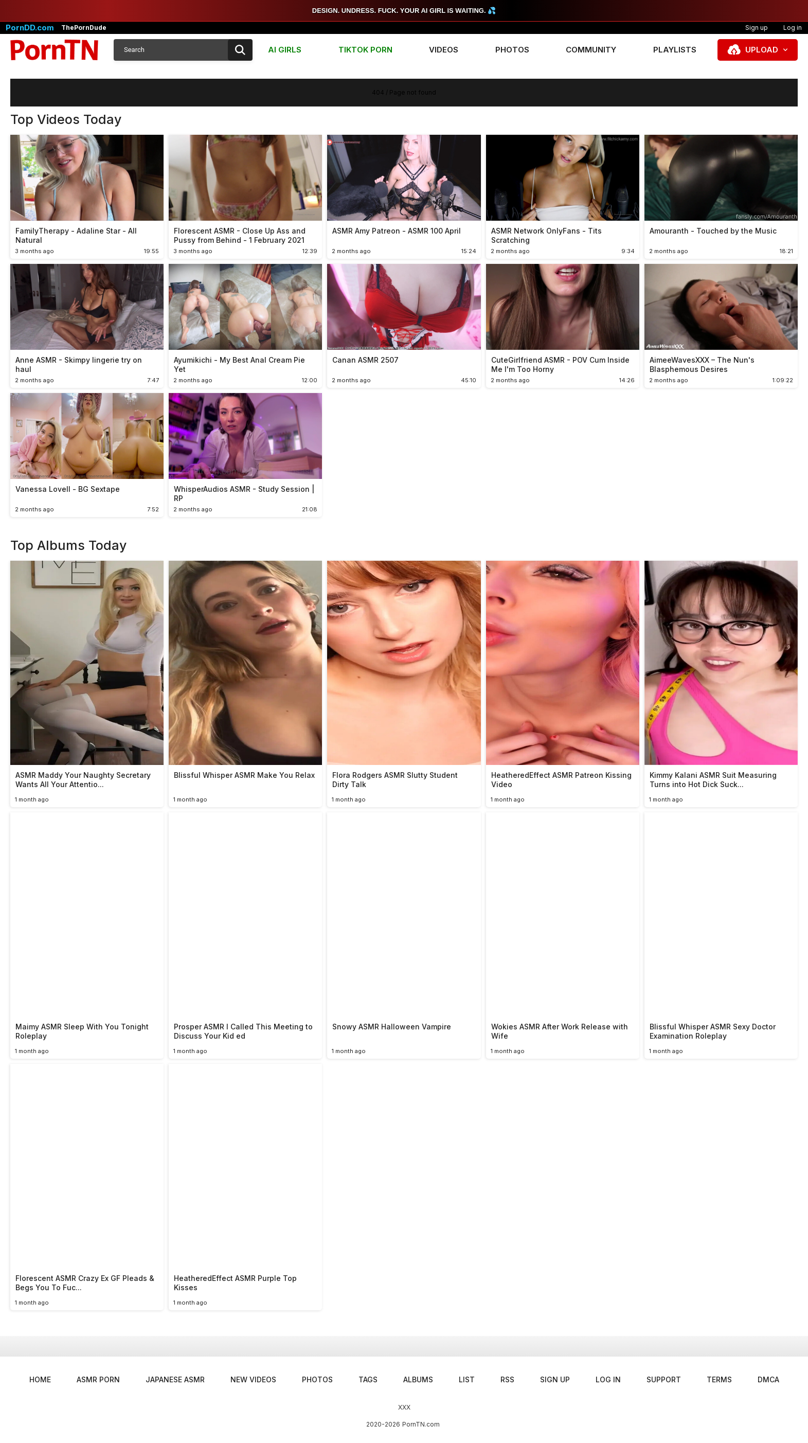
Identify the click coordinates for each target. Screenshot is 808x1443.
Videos (443, 50)
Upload (761, 50)
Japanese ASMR (175, 1379)
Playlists (674, 50)
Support (664, 1379)
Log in (608, 1379)
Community (591, 50)
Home (40, 1379)
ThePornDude (83, 27)
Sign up (756, 27)
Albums (418, 1379)
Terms (719, 1379)
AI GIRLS (284, 50)
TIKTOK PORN (365, 50)
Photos (512, 50)
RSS (507, 1379)
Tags (368, 1379)
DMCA (768, 1379)
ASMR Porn (98, 1379)
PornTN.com (421, 1424)
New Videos (253, 1379)
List (467, 1379)
